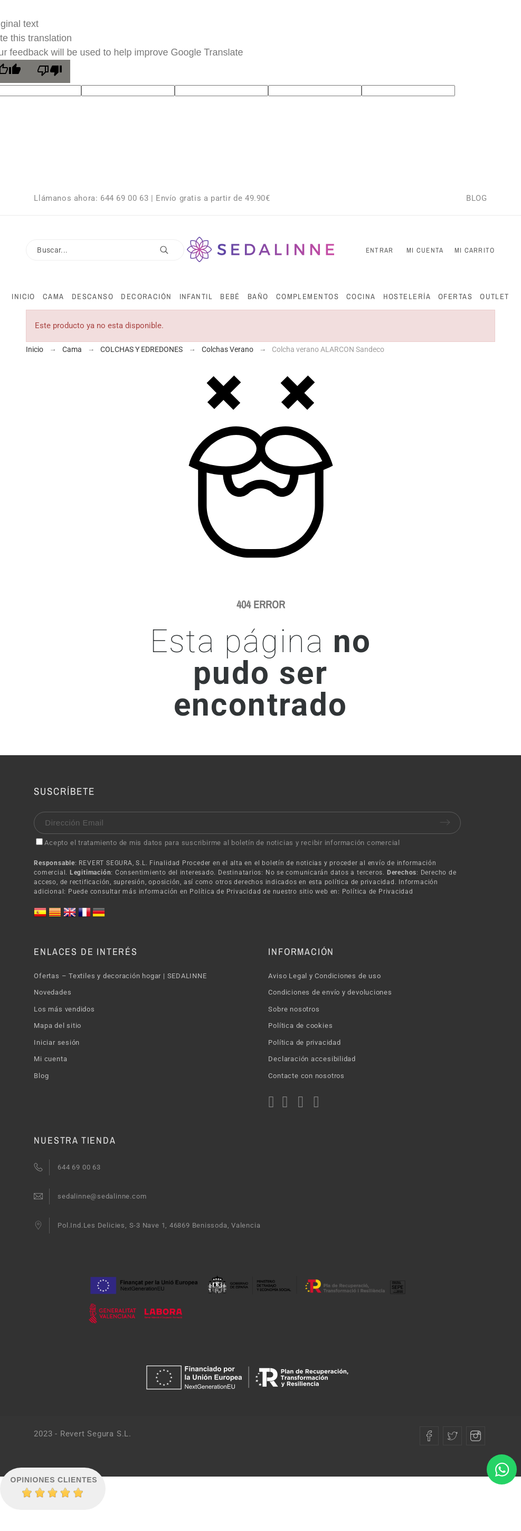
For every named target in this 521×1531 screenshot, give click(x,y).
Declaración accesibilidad (312, 1059)
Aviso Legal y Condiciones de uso (324, 976)
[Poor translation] (49, 71)
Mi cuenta (50, 1059)
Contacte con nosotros (306, 1076)
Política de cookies (300, 1025)
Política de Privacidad (377, 891)
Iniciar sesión (57, 1042)
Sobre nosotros (293, 1009)
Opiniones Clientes (54, 1480)
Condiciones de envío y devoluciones (330, 992)
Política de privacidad (304, 1042)
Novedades (52, 992)
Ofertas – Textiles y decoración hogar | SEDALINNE (120, 976)
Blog (41, 1076)
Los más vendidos (64, 1009)
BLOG (476, 198)
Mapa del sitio (57, 1025)
